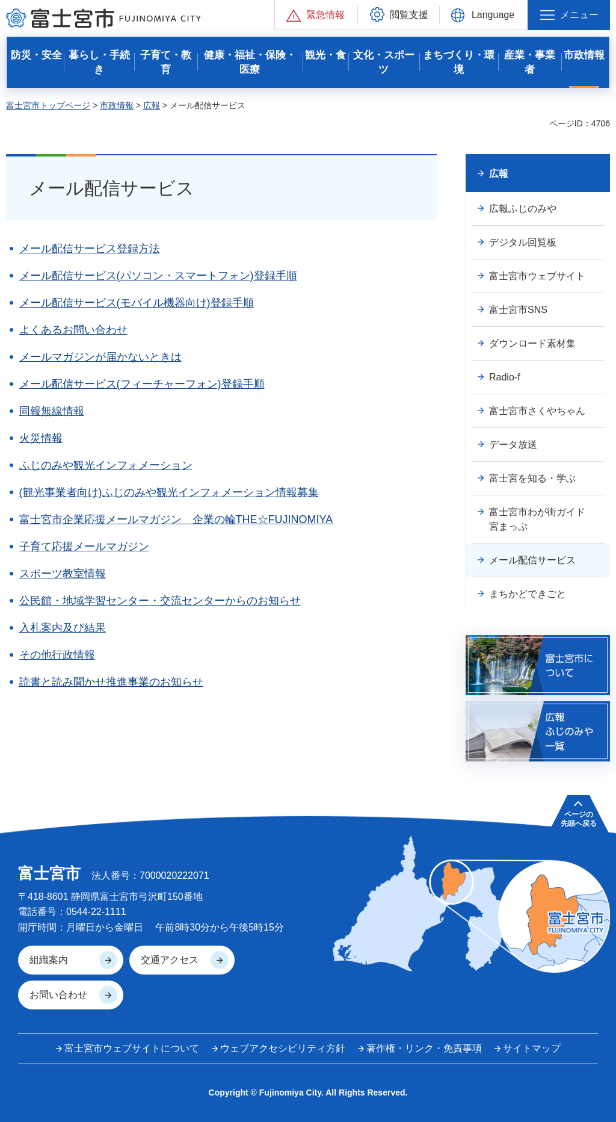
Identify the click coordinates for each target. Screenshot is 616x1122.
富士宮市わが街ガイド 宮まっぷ (542, 519)
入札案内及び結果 (62, 628)
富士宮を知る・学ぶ (532, 478)
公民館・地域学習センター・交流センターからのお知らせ (160, 601)
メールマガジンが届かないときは (100, 357)
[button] (316, 14)
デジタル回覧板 (522, 242)
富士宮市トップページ (48, 105)
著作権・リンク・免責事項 (424, 1048)
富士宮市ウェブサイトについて (131, 1048)
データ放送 (513, 444)
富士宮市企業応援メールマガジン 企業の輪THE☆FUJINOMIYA (176, 519)
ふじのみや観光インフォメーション (105, 465)
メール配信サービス (532, 560)
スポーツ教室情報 (62, 574)
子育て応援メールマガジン (84, 547)
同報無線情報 (51, 411)
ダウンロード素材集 (532, 343)
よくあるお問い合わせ (73, 330)
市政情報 (117, 105)
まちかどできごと (527, 594)
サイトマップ (532, 1048)
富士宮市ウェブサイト (537, 276)
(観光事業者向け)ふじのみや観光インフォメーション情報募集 (169, 492)
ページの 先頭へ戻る (579, 818)
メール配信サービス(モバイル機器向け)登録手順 (136, 303)
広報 (151, 105)
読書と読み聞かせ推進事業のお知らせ (111, 682)
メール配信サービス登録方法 (89, 249)
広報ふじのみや (522, 208)
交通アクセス (170, 960)
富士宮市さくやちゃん (537, 411)
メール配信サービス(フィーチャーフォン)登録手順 (142, 384)
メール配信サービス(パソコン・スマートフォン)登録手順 (158, 276)
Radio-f (504, 377)
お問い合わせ (58, 995)
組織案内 (48, 960)
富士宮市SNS (518, 310)
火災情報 (41, 438)
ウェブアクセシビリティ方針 (282, 1048)
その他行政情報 (57, 655)
